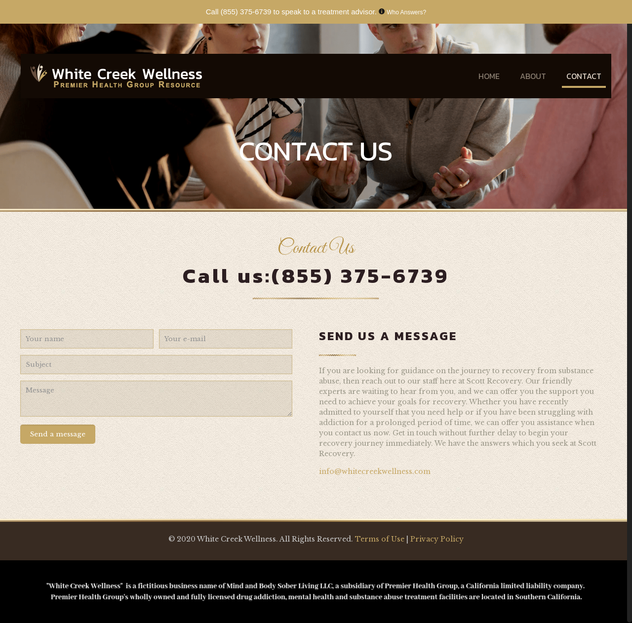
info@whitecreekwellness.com (375, 471)
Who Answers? (406, 12)
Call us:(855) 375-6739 (316, 275)
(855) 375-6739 (246, 11)
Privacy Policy (437, 539)
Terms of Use (380, 539)
